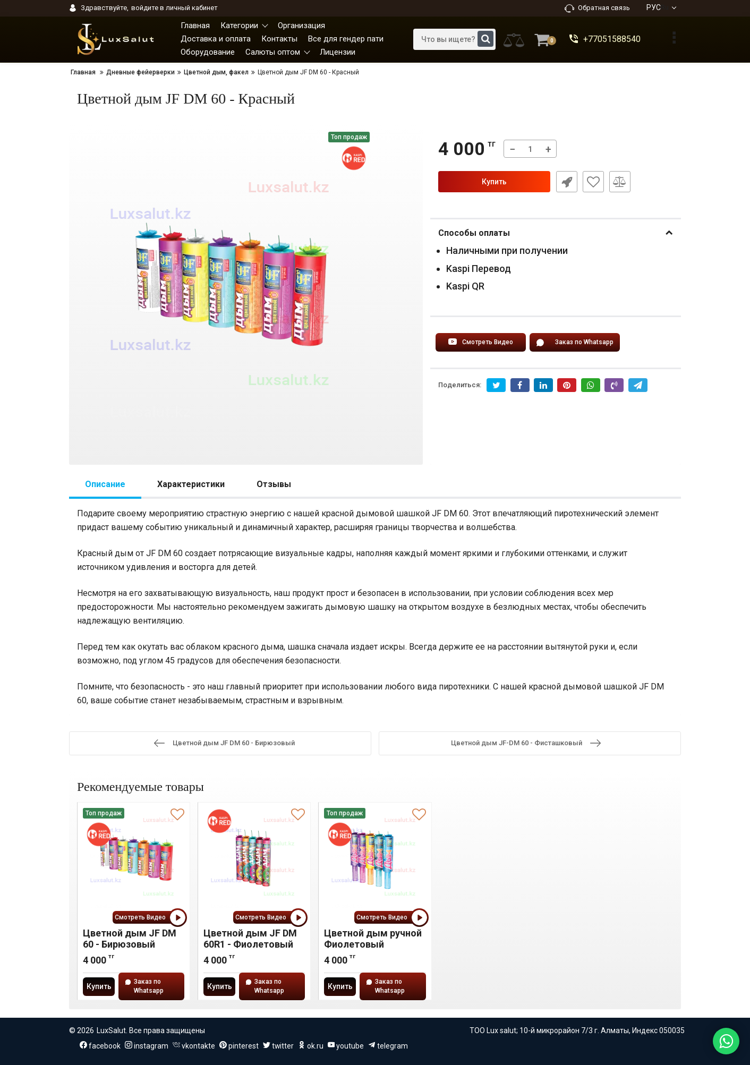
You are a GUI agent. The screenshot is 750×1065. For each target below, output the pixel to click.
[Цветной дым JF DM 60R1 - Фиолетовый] (254, 861)
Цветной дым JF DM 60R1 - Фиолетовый (250, 938)
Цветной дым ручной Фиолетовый (373, 938)
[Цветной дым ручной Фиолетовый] (374, 861)
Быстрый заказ (566, 181)
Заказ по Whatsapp (574, 342)
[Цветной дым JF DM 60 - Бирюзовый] (133, 861)
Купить (494, 181)
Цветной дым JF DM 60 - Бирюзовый (129, 938)
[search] (454, 39)
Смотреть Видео (480, 342)
